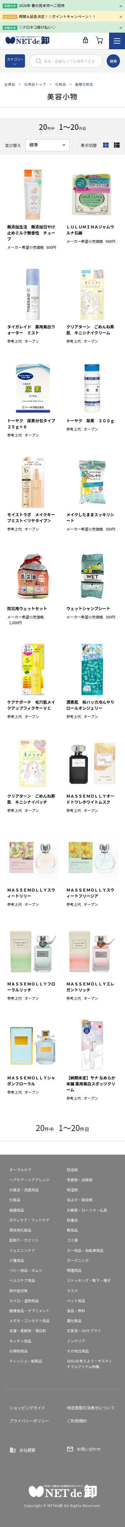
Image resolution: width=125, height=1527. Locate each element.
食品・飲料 (76, 1310)
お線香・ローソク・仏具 (87, 1210)
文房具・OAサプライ (84, 1330)
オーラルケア (20, 1169)
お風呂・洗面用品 (24, 1189)
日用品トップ (35, 84)
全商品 (9, 84)
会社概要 (27, 1450)
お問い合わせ (89, 1449)
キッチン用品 (20, 1340)
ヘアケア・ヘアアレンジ (29, 1179)
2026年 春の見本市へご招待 (41, 5)
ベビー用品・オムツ (25, 1270)
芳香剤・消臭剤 (80, 1179)
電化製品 (74, 1320)
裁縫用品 (16, 1210)
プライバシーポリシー (29, 1420)
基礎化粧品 (84, 84)
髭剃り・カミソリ (24, 1240)
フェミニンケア (22, 1250)
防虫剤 (72, 1169)
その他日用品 (78, 1350)
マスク (72, 1290)
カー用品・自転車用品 (85, 1250)
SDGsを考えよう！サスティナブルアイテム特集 (89, 1363)
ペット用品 (76, 1300)
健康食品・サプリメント (29, 1310)
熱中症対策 (18, 1290)
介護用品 (16, 1260)
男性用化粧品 (20, 1230)
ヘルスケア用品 (22, 1280)
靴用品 (72, 1230)
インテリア (76, 1340)
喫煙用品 (74, 1270)
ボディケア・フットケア (29, 1220)
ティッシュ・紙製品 (25, 1360)
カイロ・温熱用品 (24, 1300)
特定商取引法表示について (91, 1407)
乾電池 (72, 1220)
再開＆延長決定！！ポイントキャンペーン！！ (57, 16)
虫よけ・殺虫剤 (80, 1199)
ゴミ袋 (72, 1240)
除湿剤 (72, 1189)
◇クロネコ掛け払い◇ (37, 27)
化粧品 (60, 84)
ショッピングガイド (27, 1407)
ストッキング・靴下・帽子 (89, 1280)
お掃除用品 (18, 1350)
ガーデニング (78, 1260)
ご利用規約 (77, 1420)
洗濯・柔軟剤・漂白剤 (27, 1330)
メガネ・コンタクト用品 (29, 1320)
